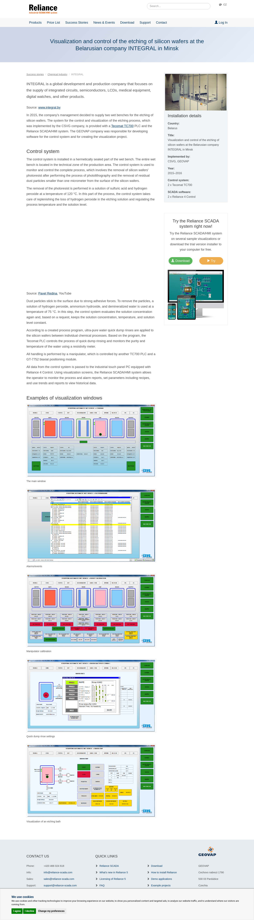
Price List (53, 22)
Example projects (161, 885)
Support (145, 22)
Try (211, 261)
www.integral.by (49, 107)
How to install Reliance (164, 872)
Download (127, 22)
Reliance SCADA (109, 865)
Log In (221, 22)
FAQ (102, 885)
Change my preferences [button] (51, 911)
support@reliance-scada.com (60, 885)
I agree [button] (17, 911)
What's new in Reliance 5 (113, 872)
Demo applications (161, 879)
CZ (225, 4)
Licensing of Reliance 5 (112, 879)
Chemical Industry (57, 74)
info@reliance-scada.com (58, 872)
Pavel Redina (47, 293)
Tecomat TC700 (122, 126)
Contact (161, 22)
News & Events (104, 22)
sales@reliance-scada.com (59, 879)
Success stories (35, 74)
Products (35, 22)
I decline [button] (29, 911)
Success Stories (76, 22)
